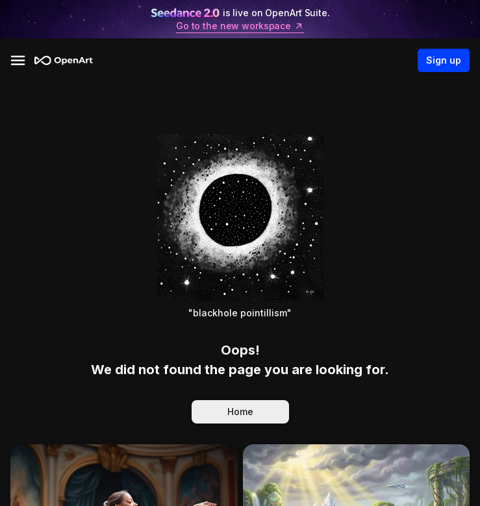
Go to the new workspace (240, 26)
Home (240, 412)
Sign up (443, 60)
